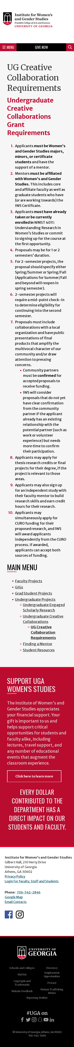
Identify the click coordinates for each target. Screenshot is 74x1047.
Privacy (51, 982)
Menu (8, 47)
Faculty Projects (28, 581)
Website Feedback (22, 991)
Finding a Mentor (37, 644)
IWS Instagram (20, 914)
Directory (52, 967)
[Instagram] (34, 1019)
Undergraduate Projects (35, 599)
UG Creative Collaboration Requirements (43, 632)
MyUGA (22, 974)
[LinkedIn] (52, 1019)
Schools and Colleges (22, 967)
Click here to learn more (34, 776)
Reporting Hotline (37, 997)
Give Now (41, 47)
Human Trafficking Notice (51, 991)
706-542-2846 (28, 892)
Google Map (14, 897)
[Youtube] (46, 1019)
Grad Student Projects (33, 593)
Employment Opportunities (52, 974)
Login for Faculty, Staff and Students (32, 881)
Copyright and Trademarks (22, 983)
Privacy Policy (15, 876)
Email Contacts (16, 902)
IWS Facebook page (9, 914)
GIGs (19, 587)
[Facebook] (22, 1019)
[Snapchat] (40, 1019)
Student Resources (39, 650)
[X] (28, 1019)
